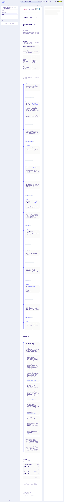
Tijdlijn (3, 14)
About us (27, 493)
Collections (24, 492)
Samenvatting (4, 12)
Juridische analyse (4, 16)
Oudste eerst (25, 80)
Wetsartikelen (4, 17)
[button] (1, 8)
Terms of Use (27, 495)
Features (24, 493)
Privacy (23, 495)
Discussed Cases (29, 492)
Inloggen (9, 500)
